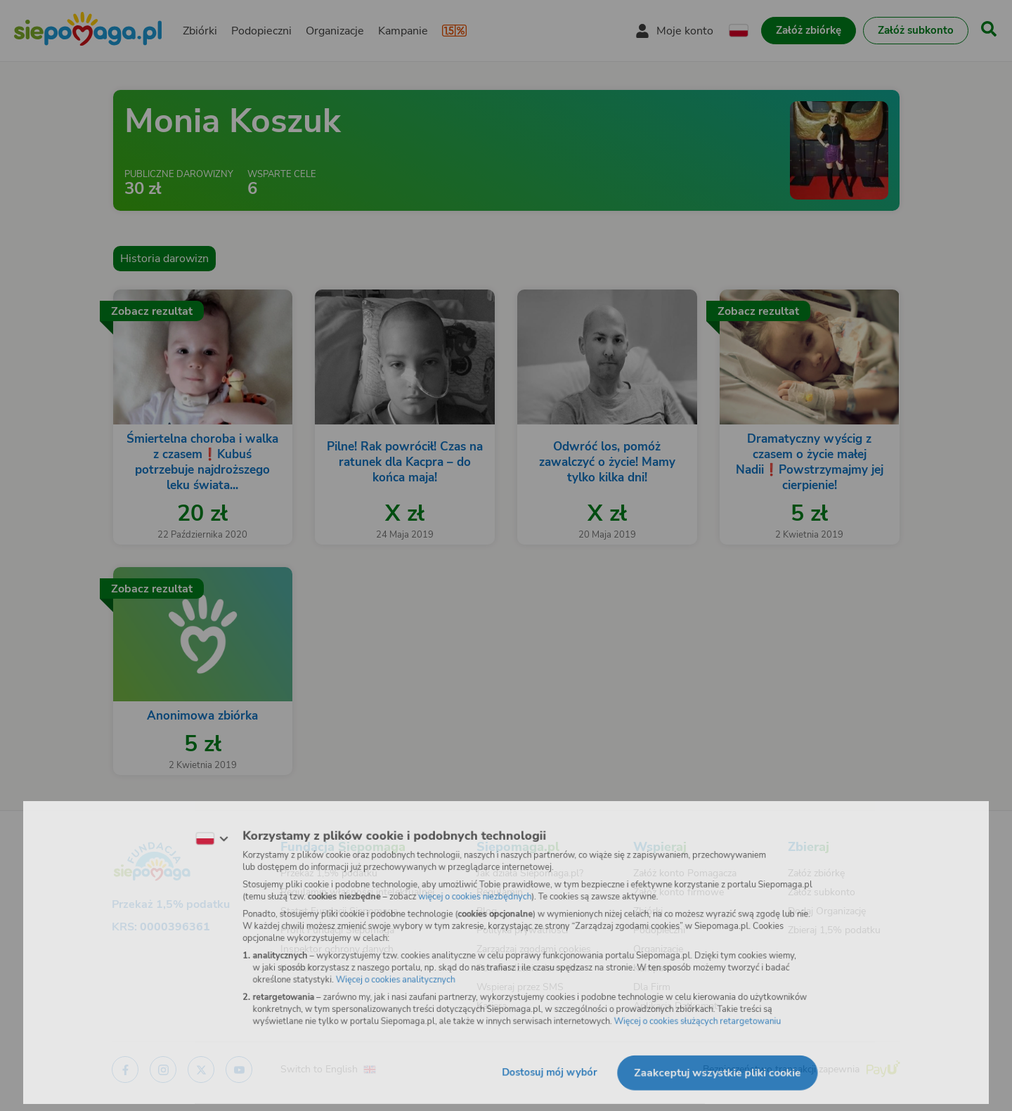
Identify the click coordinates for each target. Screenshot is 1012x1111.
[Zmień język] (197, 833)
